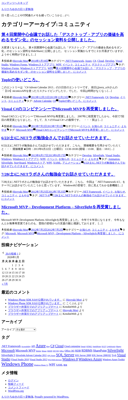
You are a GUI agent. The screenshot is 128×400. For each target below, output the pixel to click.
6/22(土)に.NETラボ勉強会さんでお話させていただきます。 (56, 138)
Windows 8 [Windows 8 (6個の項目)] (70, 359)
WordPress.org (16, 390)
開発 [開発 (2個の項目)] (65, 365)
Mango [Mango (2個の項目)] (118, 346)
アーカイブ (8, 329)
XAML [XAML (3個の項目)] (59, 365)
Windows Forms (18, 64)
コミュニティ (82, 64)
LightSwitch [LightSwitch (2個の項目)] (111, 346)
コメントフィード (18, 387)
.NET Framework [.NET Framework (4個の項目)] (11, 346)
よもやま (93, 159)
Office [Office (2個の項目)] (62, 351)
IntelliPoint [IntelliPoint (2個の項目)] (97, 346)
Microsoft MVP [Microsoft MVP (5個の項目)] (25, 350)
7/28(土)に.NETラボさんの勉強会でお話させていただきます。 (58, 174)
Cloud (100, 60)
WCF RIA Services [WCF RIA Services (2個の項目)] (55, 360)
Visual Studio (112, 155)
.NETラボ (44, 195)
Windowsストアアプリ (41, 64)
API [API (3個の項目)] (33, 346)
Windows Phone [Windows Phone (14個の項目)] (17, 364)
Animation (114, 159)
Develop (109, 60)
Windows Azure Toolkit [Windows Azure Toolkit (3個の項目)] (114, 359)
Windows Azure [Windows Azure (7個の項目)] (90, 359)
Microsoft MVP (24, 129)
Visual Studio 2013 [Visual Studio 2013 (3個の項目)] (38, 359)
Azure (88, 60)
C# (94, 60)
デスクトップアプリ (104, 64)
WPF (58, 64)
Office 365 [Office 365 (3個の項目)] (69, 351)
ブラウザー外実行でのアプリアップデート (33, 306)
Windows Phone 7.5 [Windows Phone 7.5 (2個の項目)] (41, 365)
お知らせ (97, 126)
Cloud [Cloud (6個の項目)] (59, 346)
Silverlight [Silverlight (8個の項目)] (115, 350)
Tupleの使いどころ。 (20, 80)
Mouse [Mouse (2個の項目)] (44, 351)
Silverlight (98, 155)
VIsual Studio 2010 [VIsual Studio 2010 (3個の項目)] (20, 359)
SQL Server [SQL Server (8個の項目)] (65, 355)
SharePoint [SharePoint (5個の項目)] (100, 350)
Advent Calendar (42, 100)
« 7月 (5, 283)
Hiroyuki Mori (20, 60)
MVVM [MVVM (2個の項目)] (56, 351)
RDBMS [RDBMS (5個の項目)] (87, 350)
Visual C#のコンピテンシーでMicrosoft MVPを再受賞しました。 (60, 109)
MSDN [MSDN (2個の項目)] (49, 351)
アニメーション (71, 162)
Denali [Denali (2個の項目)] (83, 346)
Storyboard (20, 162)
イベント (67, 64)
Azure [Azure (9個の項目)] (41, 345)
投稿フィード (16, 384)
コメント (77, 100)
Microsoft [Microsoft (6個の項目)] (8, 350)
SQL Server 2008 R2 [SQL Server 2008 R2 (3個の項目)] (101, 355)
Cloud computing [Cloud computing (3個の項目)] (72, 346)
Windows (6, 159)
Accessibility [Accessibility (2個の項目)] (26, 346)
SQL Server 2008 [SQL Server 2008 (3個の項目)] (83, 355)
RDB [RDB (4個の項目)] (78, 350)
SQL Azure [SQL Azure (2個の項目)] (51, 355)
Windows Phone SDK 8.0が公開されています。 (35, 299)
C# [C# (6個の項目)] (52, 346)
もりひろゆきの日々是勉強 (17, 9)
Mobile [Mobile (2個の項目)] (38, 351)
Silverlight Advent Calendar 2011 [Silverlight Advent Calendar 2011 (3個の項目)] (31, 355)
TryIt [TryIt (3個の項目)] (114, 355)
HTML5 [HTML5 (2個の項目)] (89, 346)
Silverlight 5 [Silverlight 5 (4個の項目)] (8, 355)
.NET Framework (74, 60)
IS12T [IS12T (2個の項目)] (104, 346)
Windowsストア (36, 162)
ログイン (13, 380)
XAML (57, 162)
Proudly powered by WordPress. (52, 396)
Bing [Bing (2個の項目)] (48, 346)
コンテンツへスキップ (14, 3)
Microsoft (10, 233)
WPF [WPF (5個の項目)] (52, 364)
